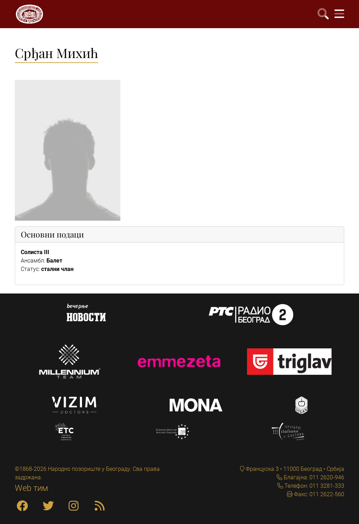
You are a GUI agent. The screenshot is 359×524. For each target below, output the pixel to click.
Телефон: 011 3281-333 (313, 485)
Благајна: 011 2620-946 (313, 477)
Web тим (31, 488)
